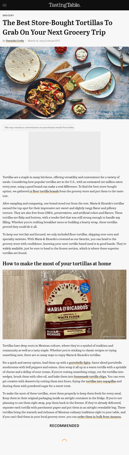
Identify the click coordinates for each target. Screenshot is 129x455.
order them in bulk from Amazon (99, 417)
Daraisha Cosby (15, 40)
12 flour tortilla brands (44, 191)
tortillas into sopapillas (101, 381)
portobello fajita (79, 362)
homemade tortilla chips (90, 376)
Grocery (8, 15)
